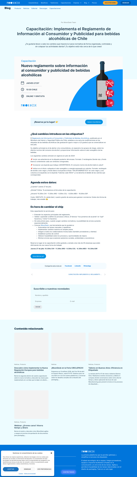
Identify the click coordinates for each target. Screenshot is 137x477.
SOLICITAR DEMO (110, 3)
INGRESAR (125, 3)
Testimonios (54, 3)
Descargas (43, 8)
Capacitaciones (66, 3)
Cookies (21, 473)
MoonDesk (45, 225)
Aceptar (10, 469)
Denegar (27, 469)
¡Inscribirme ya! (38, 256)
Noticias (26, 8)
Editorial (34, 8)
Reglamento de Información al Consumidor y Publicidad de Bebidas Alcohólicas (60, 138)
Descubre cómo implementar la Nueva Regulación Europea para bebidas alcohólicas (31, 370)
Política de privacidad (30, 473)
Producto (18, 8)
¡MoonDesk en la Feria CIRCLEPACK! (67, 368)
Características (33, 3)
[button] (51, 453)
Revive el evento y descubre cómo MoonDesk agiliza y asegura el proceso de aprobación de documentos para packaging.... (31, 433)
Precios (94, 3)
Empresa (77, 2)
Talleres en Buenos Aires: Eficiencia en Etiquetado (105, 369)
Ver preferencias (44, 469)
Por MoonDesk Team (68, 22)
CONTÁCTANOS (68, 472)
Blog (86, 2)
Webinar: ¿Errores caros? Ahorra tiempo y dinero (28, 426)
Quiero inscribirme (94, 122)
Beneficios (44, 3)
